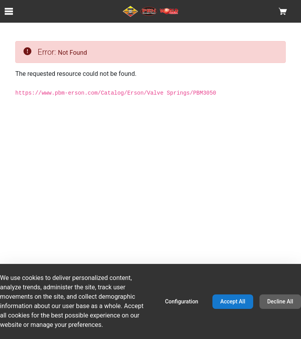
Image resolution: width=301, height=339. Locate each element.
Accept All (232, 301)
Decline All (280, 301)
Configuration (181, 301)
